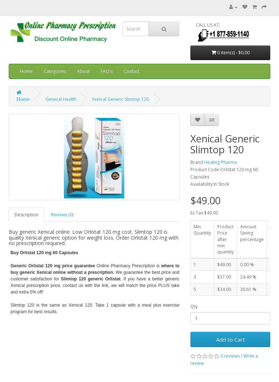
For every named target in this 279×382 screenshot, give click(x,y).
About (83, 71)
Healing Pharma (220, 162)
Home (26, 71)
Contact (132, 71)
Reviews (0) (62, 215)
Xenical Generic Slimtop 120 (120, 99)
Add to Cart (230, 339)
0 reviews (230, 356)
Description (27, 215)
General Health (60, 99)
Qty (194, 306)
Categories (55, 71)
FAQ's (107, 71)
